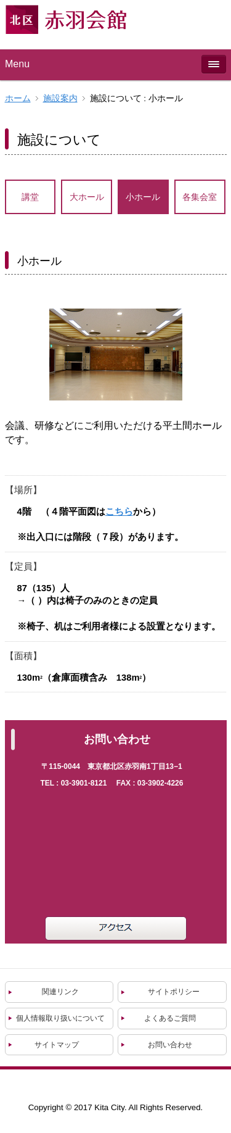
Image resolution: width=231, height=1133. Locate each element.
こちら (119, 512)
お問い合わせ (170, 1044)
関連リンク (60, 991)
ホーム (18, 98)
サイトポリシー (174, 991)
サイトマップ (56, 1044)
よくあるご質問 (170, 1018)
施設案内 (60, 98)
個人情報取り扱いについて (60, 1018)
